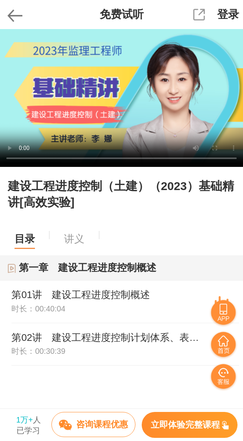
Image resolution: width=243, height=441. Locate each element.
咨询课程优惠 (93, 425)
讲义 (74, 239)
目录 (25, 239)
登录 (228, 14)
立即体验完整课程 (190, 425)
